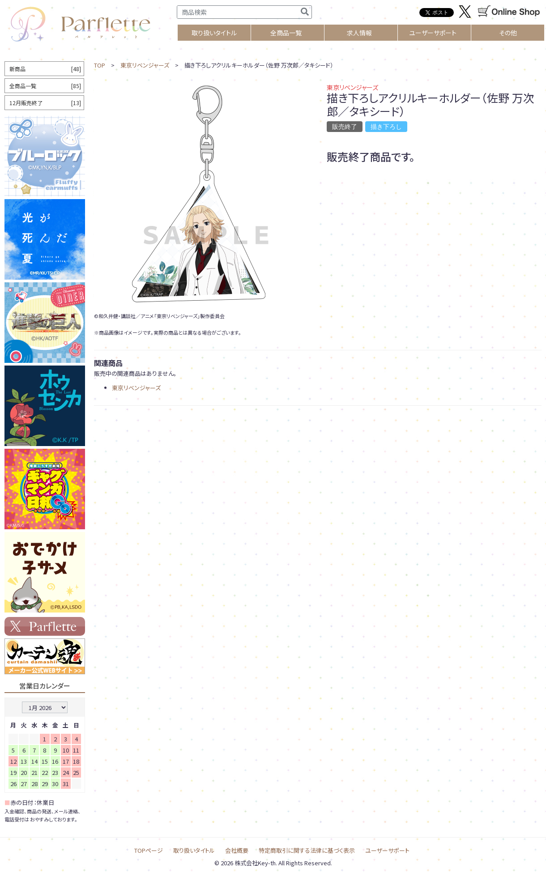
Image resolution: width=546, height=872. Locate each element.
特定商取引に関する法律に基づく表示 (307, 850)
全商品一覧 (286, 32)
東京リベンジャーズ (144, 65)
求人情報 (359, 32)
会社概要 (236, 850)
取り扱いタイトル (194, 850)
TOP (99, 65)
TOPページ (148, 850)
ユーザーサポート (432, 32)
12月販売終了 (45, 102)
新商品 (45, 68)
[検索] (304, 12)
